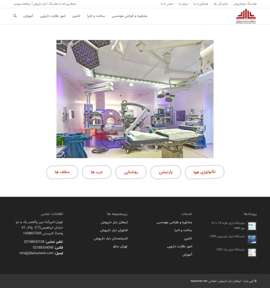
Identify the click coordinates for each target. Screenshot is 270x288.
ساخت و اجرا (183, 230)
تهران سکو (120, 246)
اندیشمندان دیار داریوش (111, 238)
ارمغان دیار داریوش (114, 222)
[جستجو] (15, 16)
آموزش (187, 254)
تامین (188, 238)
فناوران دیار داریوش (114, 230)
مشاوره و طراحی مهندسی (174, 222)
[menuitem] (243, 4)
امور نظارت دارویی (179, 246)
